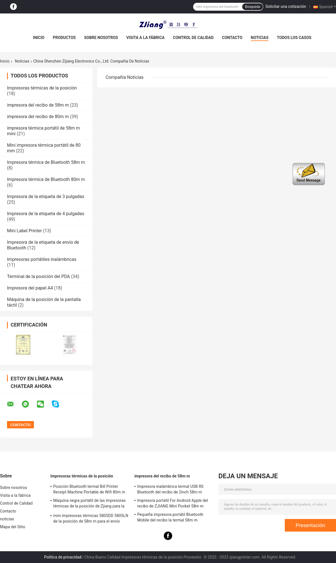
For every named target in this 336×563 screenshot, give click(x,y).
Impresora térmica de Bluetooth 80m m (46, 179)
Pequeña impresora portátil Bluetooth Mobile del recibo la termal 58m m (170, 517)
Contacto (232, 37)
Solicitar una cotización (285, 6)
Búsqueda (252, 7)
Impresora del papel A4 (30, 288)
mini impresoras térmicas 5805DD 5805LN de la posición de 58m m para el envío (90, 518)
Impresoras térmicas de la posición (42, 88)
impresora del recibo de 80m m (38, 116)
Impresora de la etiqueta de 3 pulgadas (45, 196)
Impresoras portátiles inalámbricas (41, 259)
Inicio (39, 37)
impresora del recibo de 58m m (38, 105)
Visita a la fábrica (145, 37)
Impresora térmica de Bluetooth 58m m (46, 162)
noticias (260, 37)
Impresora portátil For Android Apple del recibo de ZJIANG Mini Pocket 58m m (172, 503)
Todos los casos (294, 37)
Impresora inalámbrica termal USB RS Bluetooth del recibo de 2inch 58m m (170, 489)
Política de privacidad (62, 557)
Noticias (22, 61)
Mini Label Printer (24, 230)
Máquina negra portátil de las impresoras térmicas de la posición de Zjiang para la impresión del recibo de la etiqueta (89, 504)
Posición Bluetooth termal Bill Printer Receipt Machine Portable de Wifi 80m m (89, 489)
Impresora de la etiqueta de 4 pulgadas (45, 213)
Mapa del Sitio (12, 527)
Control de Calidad (193, 37)
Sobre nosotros (101, 37)
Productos (64, 37)
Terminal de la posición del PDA (38, 276)
